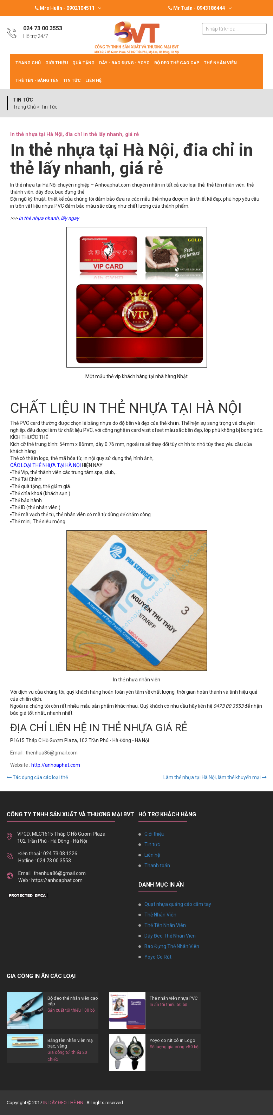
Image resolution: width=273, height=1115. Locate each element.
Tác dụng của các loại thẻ (37, 777)
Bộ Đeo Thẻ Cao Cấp (176, 62)
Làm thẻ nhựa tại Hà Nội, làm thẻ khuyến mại (215, 777)
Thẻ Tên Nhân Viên (165, 925)
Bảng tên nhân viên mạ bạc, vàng (70, 1043)
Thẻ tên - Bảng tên (37, 80)
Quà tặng (83, 62)
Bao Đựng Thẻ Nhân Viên (171, 946)
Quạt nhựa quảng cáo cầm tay (177, 904)
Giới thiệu (56, 62)
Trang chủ (28, 62)
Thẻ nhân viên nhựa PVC (173, 998)
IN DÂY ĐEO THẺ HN (63, 1102)
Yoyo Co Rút (157, 957)
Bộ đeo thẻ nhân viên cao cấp (72, 1001)
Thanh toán (157, 865)
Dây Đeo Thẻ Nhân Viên (170, 936)
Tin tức (72, 80)
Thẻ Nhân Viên (220, 62)
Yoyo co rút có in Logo (172, 1040)
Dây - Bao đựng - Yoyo (124, 62)
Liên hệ (93, 80)
